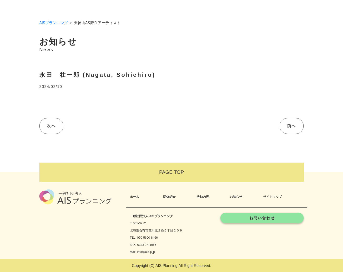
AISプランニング (53, 23)
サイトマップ (272, 197)
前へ (291, 125)
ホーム (134, 197)
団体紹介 (169, 197)
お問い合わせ (262, 218)
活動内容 (203, 197)
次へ (51, 125)
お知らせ (236, 197)
